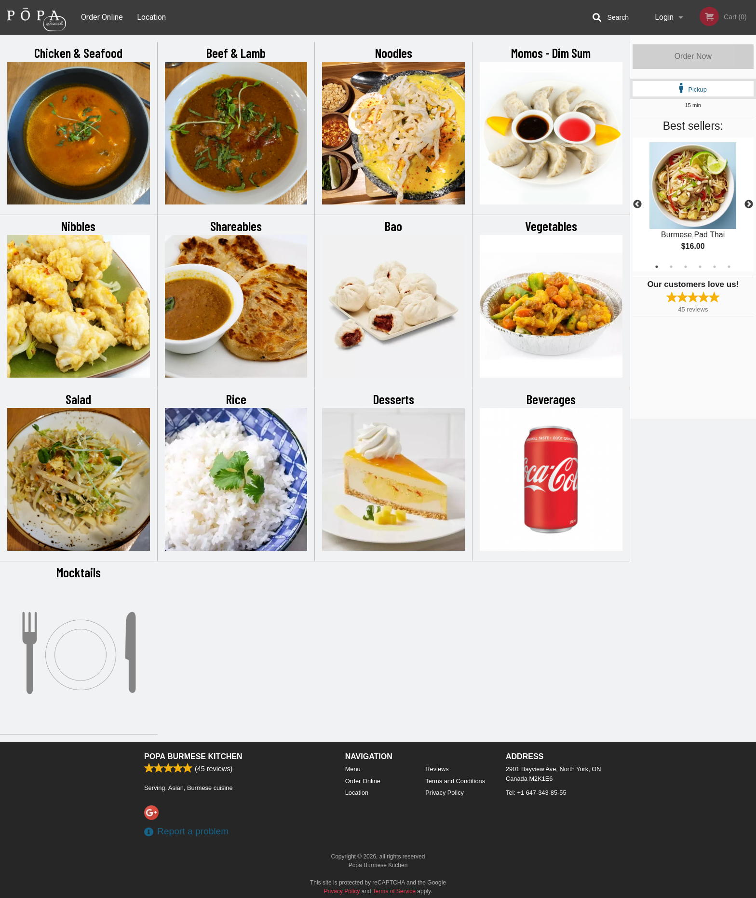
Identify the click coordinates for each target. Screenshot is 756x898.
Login (664, 17)
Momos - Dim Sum (551, 52)
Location (151, 17)
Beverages (551, 399)
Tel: (536, 792)
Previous (637, 204)
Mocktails (78, 572)
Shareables (236, 225)
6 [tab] (729, 267)
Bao (393, 225)
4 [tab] (700, 267)
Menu (353, 769)
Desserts (393, 399)
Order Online (102, 17)
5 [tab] (714, 267)
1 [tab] (657, 267)
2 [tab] (671, 267)
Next (749, 204)
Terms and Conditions (455, 781)
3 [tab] (685, 267)
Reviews (436, 769)
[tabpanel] (693, 204)
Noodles (393, 52)
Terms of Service (394, 891)
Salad (78, 399)
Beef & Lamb (236, 52)
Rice (236, 399)
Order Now (693, 56)
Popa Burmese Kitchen (193, 756)
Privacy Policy (444, 792)
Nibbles (78, 225)
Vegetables (551, 225)
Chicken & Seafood (78, 52)
